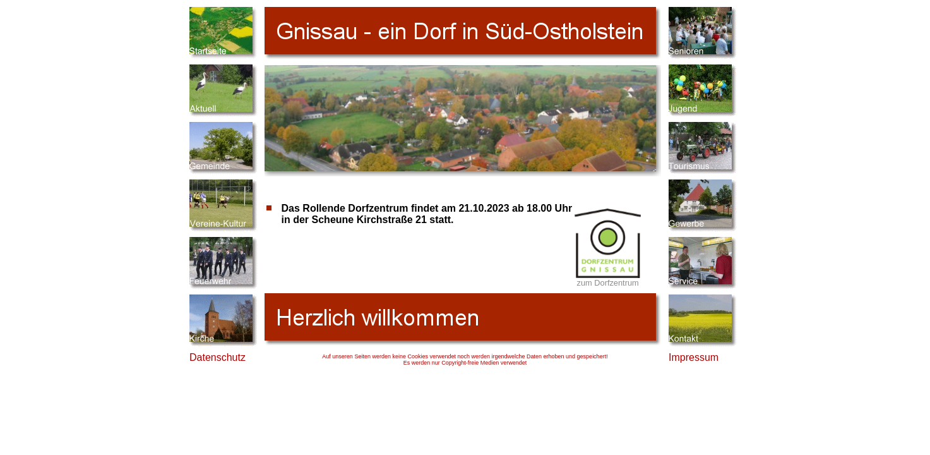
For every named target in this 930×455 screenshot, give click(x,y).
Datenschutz (217, 357)
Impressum (693, 357)
